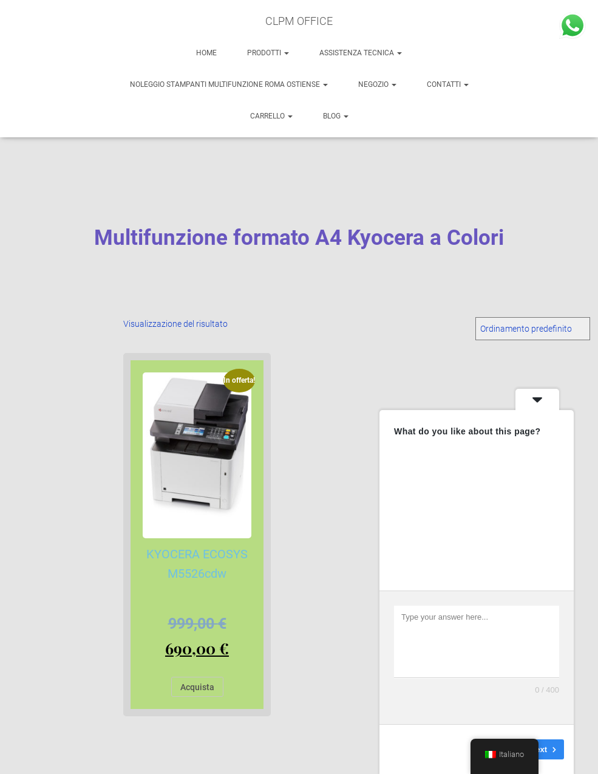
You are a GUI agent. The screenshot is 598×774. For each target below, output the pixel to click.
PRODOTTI (268, 53)
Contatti (448, 84)
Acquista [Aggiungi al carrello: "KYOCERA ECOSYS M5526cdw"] (197, 687)
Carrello (271, 116)
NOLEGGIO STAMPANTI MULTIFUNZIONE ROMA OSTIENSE (229, 84)
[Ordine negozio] (532, 329)
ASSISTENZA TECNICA (360, 53)
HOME (206, 53)
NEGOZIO (377, 84)
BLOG (335, 116)
